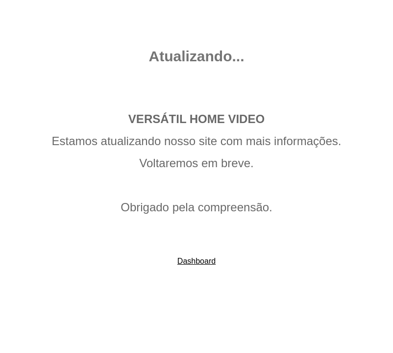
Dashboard (196, 261)
